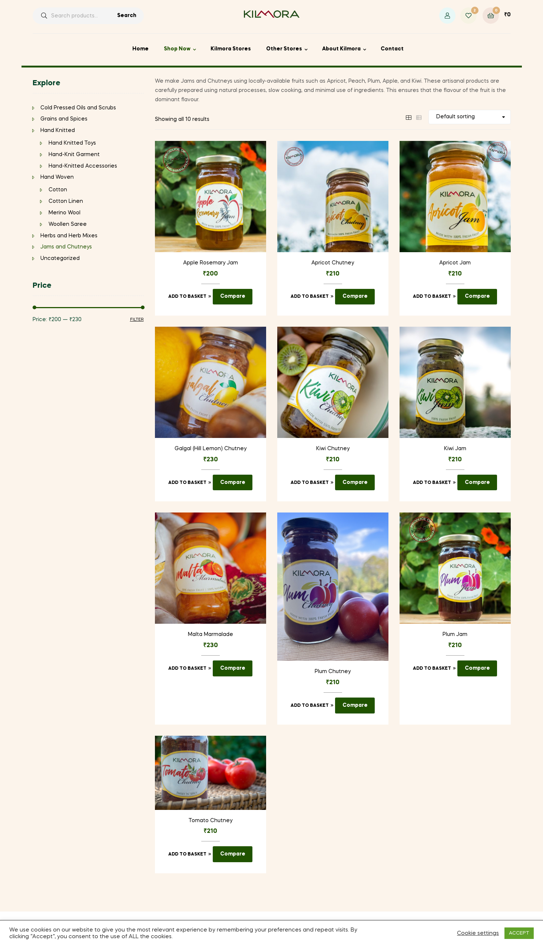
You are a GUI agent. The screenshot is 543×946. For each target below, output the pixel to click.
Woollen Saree (68, 224)
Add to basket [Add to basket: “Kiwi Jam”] (432, 483)
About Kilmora (341, 49)
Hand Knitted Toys (72, 143)
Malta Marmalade (210, 634)
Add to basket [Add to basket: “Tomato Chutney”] (187, 854)
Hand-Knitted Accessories (83, 166)
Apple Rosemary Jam (210, 263)
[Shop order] (469, 117)
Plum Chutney (333, 671)
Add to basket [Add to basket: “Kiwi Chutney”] (310, 483)
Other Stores (284, 49)
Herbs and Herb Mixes (68, 235)
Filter (137, 320)
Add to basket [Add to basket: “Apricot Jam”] (432, 296)
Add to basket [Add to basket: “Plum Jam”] (432, 668)
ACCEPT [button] (519, 933)
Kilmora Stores (231, 49)
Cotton (58, 189)
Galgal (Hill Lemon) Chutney (210, 448)
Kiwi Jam (455, 448)
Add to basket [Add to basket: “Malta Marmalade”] (187, 668)
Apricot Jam (455, 263)
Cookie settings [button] (478, 933)
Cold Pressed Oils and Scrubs (78, 108)
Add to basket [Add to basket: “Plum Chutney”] (310, 705)
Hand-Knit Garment (74, 154)
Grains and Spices (63, 119)
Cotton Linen (66, 201)
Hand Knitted (57, 130)
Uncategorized (60, 258)
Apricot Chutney (332, 263)
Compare (232, 296)
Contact (392, 49)
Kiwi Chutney (333, 448)
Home (140, 49)
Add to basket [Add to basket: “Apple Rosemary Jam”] (187, 296)
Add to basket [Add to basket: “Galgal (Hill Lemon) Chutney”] (187, 483)
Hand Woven (57, 177)
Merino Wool (64, 212)
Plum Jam (455, 634)
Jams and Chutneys (66, 247)
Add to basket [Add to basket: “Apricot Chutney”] (310, 296)
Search (126, 15)
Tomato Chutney (210, 820)
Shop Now (177, 49)
